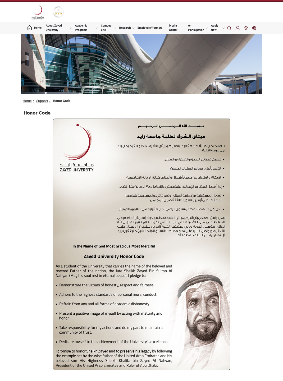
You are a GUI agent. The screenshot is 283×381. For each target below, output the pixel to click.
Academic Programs (81, 28)
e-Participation (196, 28)
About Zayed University (54, 28)
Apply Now (214, 28)
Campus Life (106, 28)
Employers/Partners (149, 27)
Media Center (173, 28)
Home (27, 101)
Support (42, 101)
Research (125, 27)
